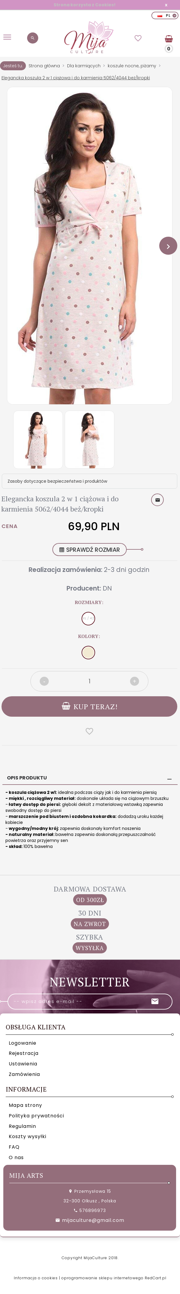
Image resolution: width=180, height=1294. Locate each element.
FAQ (14, 1147)
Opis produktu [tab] (27, 777)
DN (107, 588)
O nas (16, 1157)
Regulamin (22, 1126)
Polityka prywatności (36, 1115)
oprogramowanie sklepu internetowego (102, 1277)
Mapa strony (25, 1105)
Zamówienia (24, 1074)
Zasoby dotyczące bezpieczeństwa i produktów (57, 481)
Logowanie (22, 1043)
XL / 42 (88, 618)
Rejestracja (24, 1053)
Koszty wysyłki (27, 1136)
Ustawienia (23, 1063)
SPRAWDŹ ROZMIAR (89, 550)
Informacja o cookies (36, 1277)
